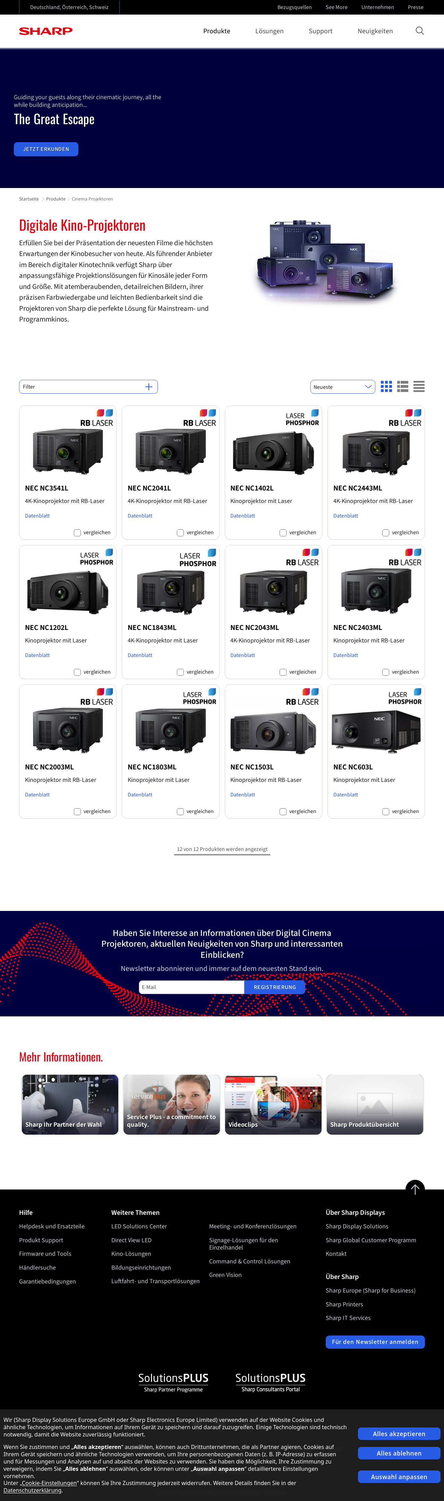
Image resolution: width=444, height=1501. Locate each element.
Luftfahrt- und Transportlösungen (155, 1281)
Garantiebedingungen (47, 1281)
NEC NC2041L (149, 488)
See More (337, 7)
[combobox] (342, 387)
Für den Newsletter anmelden (375, 1342)
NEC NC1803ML (152, 767)
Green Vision (225, 1275)
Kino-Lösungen (131, 1254)
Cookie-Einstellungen (49, 1483)
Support (322, 31)
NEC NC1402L (252, 488)
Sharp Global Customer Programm (371, 1240)
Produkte (218, 31)
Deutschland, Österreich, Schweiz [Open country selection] (69, 7)
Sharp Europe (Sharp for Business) (371, 1290)
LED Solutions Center (139, 1226)
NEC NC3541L (46, 488)
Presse (416, 7)
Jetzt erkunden (46, 149)
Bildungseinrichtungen (141, 1267)
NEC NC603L (353, 767)
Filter (87, 387)
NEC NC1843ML (152, 627)
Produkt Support (41, 1240)
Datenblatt (37, 516)
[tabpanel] (222, 118)
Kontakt (336, 1254)
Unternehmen (378, 7)
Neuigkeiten (375, 31)
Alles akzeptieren (399, 1434)
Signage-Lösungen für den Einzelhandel (243, 1244)
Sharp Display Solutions (357, 1226)
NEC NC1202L (46, 627)
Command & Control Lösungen (249, 1261)
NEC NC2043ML (254, 627)
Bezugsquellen (295, 7)
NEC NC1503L (252, 767)
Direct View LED (131, 1240)
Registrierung (275, 987)
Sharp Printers (344, 1304)
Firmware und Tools (45, 1254)
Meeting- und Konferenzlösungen (253, 1226)
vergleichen (97, 532)
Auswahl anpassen (399, 1477)
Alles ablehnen (399, 1453)
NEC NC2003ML (49, 767)
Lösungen (271, 31)
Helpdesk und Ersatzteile (52, 1226)
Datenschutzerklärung (32, 1490)
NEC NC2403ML (357, 627)
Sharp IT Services (348, 1318)
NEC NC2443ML (357, 488)
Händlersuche (37, 1267)
